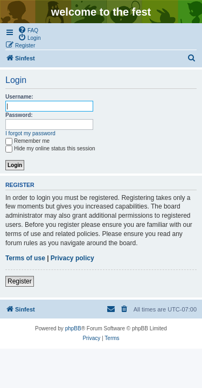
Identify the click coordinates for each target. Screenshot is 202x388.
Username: (19, 97)
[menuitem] (28, 29)
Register (20, 281)
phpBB (73, 328)
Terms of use (25, 258)
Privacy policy (72, 258)
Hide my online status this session (50, 148)
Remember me (27, 141)
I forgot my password (30, 133)
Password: (19, 115)
